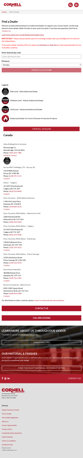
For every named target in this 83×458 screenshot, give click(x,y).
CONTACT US (74, 378)
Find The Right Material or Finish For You (41, 368)
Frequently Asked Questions (12, 433)
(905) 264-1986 (15, 153)
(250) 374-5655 (15, 247)
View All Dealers (41, 129)
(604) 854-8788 (15, 293)
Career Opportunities (9, 425)
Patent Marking (7, 437)
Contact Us (6, 31)
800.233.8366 (11, 398)
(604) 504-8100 (15, 222)
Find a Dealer (6, 414)
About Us (5, 421)
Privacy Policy (7, 429)
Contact (13, 155)
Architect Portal (7, 445)
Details (6, 155)
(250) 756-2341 (15, 278)
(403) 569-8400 (15, 191)
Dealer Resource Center (10, 410)
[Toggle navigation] (76, 5)
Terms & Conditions (9, 441)
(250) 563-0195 (15, 263)
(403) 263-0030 (15, 235)
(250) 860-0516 (15, 206)
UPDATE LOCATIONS (41, 70)
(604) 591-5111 (15, 176)
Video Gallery (41, 342)
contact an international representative (49, 300)
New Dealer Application (10, 418)
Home (4, 12)
